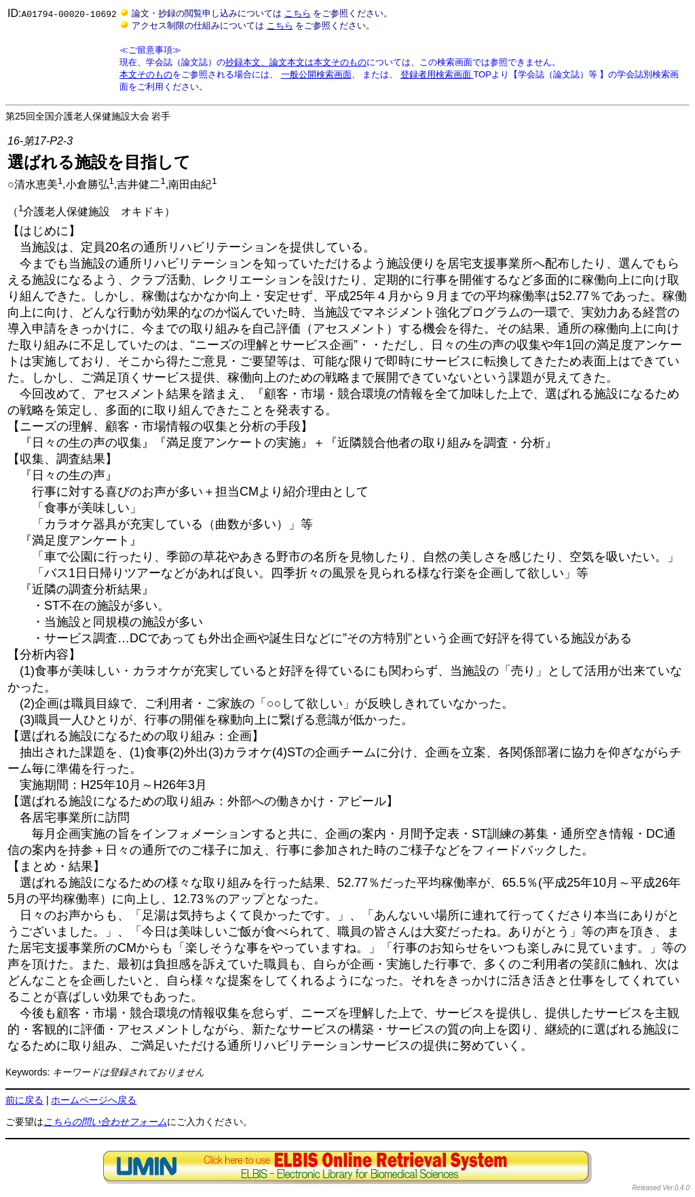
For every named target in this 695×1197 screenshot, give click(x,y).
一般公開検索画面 (315, 74)
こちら (297, 13)
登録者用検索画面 (437, 74)
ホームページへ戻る (93, 1099)
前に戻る (24, 1099)
